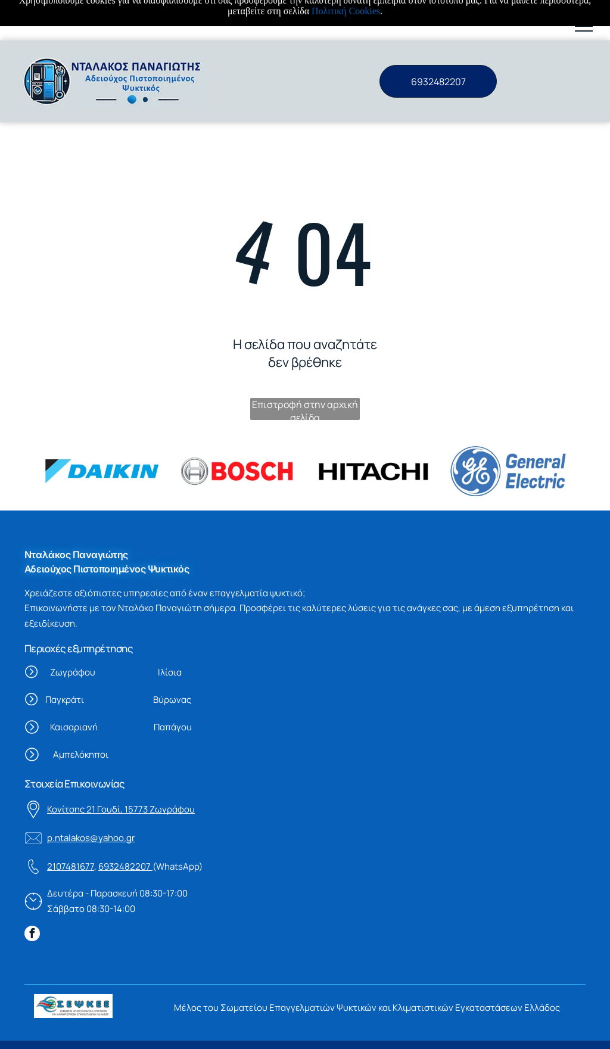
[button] (583, 26)
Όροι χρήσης (61, 1032)
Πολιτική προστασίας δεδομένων (238, 1032)
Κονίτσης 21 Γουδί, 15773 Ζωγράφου (121, 768)
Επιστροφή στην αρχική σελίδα (305, 368)
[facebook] (32, 894)
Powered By (337, 1032)
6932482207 (124, 826)
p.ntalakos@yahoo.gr (91, 797)
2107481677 (70, 826)
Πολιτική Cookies (129, 1032)
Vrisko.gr (382, 1032)
